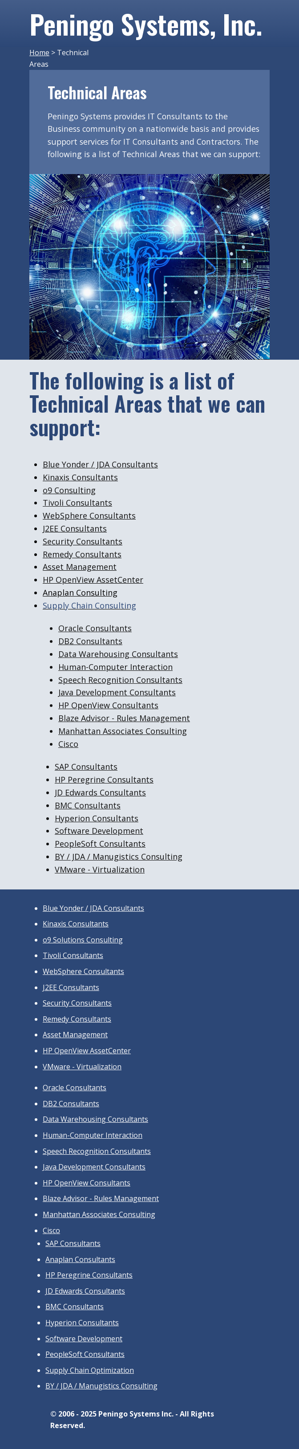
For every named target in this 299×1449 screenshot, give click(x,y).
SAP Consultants (86, 766)
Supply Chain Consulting (89, 605)
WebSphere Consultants (89, 515)
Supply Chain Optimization (89, 1370)
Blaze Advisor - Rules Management (124, 718)
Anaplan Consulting (80, 592)
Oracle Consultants (95, 628)
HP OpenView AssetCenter (93, 579)
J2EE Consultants (75, 528)
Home (39, 52)
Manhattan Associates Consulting (122, 731)
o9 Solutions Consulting (83, 940)
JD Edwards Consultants (100, 792)
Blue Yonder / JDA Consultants (100, 464)
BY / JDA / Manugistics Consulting (118, 856)
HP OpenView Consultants (108, 705)
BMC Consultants (88, 805)
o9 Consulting (69, 490)
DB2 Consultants (90, 641)
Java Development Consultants (117, 692)
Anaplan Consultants (80, 1259)
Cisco (68, 744)
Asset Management (80, 566)
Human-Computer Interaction (115, 667)
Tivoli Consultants (77, 502)
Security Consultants (82, 541)
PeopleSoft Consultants (100, 843)
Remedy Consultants (82, 554)
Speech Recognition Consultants (120, 679)
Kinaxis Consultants (80, 477)
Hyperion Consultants (96, 818)
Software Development (99, 830)
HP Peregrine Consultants (104, 779)
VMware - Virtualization (82, 1067)
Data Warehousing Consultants (118, 654)
